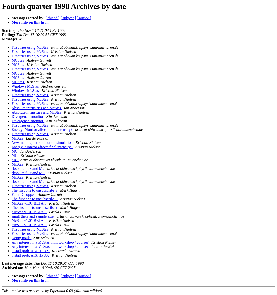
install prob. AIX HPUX (31, 251)
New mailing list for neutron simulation (43, 143)
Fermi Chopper (24, 194)
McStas (18, 138)
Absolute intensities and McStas (37, 108)
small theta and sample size (33, 216)
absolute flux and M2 (28, 169)
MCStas (18, 60)
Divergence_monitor (28, 117)
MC (15, 151)
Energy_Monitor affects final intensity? (42, 130)
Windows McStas (26, 86)
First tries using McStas (30, 47)
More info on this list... (30, 22)
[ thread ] (52, 18)
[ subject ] (68, 18)
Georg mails (21, 238)
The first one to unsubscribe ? (35, 190)
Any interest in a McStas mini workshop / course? (51, 242)
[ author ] (84, 18)
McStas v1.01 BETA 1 (29, 203)
